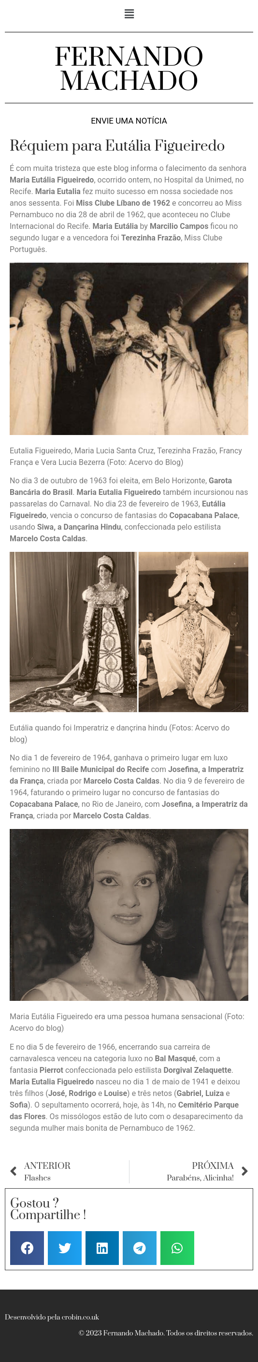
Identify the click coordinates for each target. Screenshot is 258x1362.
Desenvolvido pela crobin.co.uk (52, 1317)
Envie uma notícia (129, 121)
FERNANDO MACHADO (128, 70)
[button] (129, 14)
